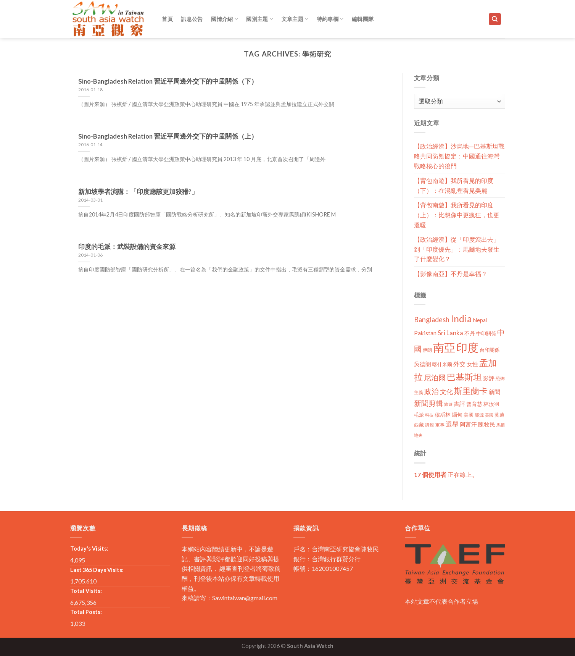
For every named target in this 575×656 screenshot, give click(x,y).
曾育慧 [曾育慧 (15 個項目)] (474, 404)
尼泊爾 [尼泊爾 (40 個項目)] (435, 377)
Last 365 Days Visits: (97, 570)
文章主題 (295, 19)
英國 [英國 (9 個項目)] (489, 414)
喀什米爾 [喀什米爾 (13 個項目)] (442, 364)
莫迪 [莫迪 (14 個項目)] (499, 415)
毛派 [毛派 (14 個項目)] (419, 415)
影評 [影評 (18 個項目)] (488, 378)
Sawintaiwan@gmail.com (244, 597)
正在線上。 (446, 474)
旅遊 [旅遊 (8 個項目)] (448, 404)
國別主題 (259, 19)
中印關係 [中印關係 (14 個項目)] (486, 333)
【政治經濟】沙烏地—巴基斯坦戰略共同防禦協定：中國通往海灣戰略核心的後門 (459, 155)
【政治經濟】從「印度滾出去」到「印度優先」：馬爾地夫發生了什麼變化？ (456, 249)
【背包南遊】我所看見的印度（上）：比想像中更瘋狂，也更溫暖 (456, 214)
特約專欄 (330, 19)
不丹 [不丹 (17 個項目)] (469, 333)
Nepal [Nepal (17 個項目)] (480, 320)
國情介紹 (224, 19)
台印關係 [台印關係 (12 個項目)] (489, 350)
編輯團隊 (363, 19)
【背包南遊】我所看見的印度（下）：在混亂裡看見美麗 (453, 185)
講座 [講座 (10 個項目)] (429, 425)
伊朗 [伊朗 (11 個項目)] (427, 350)
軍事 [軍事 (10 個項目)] (440, 425)
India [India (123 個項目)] (461, 318)
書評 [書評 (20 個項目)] (459, 403)
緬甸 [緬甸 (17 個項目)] (457, 414)
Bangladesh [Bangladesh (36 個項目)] (431, 319)
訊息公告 (192, 19)
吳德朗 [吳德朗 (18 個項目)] (422, 364)
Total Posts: (86, 612)
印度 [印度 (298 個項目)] (467, 347)
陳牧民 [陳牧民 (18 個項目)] (486, 424)
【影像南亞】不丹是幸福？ (450, 273)
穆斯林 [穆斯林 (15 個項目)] (443, 414)
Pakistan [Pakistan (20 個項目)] (425, 333)
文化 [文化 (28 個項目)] (446, 392)
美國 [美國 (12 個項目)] (469, 415)
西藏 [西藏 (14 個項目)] (419, 425)
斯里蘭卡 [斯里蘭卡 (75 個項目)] (471, 391)
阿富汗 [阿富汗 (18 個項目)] (468, 424)
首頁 (167, 19)
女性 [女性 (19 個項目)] (472, 363)
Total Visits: (86, 591)
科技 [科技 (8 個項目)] (429, 414)
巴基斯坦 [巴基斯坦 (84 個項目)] (464, 377)
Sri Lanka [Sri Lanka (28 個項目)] (450, 333)
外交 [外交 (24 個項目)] (459, 363)
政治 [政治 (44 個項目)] (431, 391)
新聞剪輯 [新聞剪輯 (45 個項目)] (428, 403)
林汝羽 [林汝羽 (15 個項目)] (491, 404)
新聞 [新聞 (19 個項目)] (494, 391)
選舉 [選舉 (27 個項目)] (452, 424)
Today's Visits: (89, 548)
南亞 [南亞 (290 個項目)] (444, 347)
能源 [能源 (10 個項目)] (479, 415)
